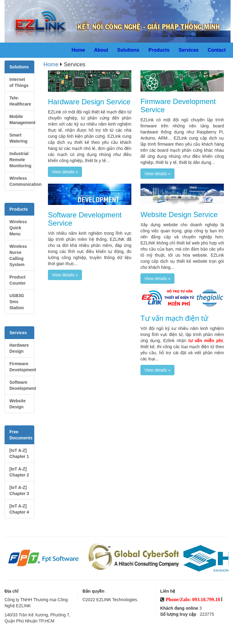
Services (189, 50)
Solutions (128, 50)
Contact (217, 50)
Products (158, 50)
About (101, 50)
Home (78, 50)
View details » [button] (65, 171)
